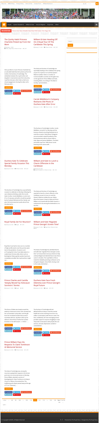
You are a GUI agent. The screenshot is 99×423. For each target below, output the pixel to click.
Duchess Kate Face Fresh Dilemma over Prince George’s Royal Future (47, 283)
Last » (4, 404)
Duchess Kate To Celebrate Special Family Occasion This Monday (16, 163)
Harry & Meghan (40, 24)
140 (59, 402)
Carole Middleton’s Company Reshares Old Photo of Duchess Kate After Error (46, 101)
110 (31, 400)
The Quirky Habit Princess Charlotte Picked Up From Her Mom (17, 42)
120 (51, 400)
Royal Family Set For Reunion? (17, 222)
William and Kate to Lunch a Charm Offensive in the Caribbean (46, 163)
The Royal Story (76, 420)
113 (44, 400)
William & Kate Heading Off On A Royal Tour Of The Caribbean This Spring (45, 42)
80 (12, 400)
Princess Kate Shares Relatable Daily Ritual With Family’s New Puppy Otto (31, 31)
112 (39, 400)
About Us (3, 3)
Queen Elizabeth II (18, 24)
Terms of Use (29, 3)
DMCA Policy (11, 3)
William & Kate (30, 24)
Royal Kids (50, 24)
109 (27, 400)
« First (4, 400)
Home (3, 24)
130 (55, 400)
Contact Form (37, 3)
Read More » (9, 87)
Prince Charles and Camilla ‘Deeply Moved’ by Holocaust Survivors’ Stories (17, 283)
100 (20, 400)
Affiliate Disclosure (47, 3)
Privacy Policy (20, 3)
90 (15, 400)
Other (57, 24)
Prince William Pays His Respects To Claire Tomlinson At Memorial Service (17, 344)
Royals (9, 24)
